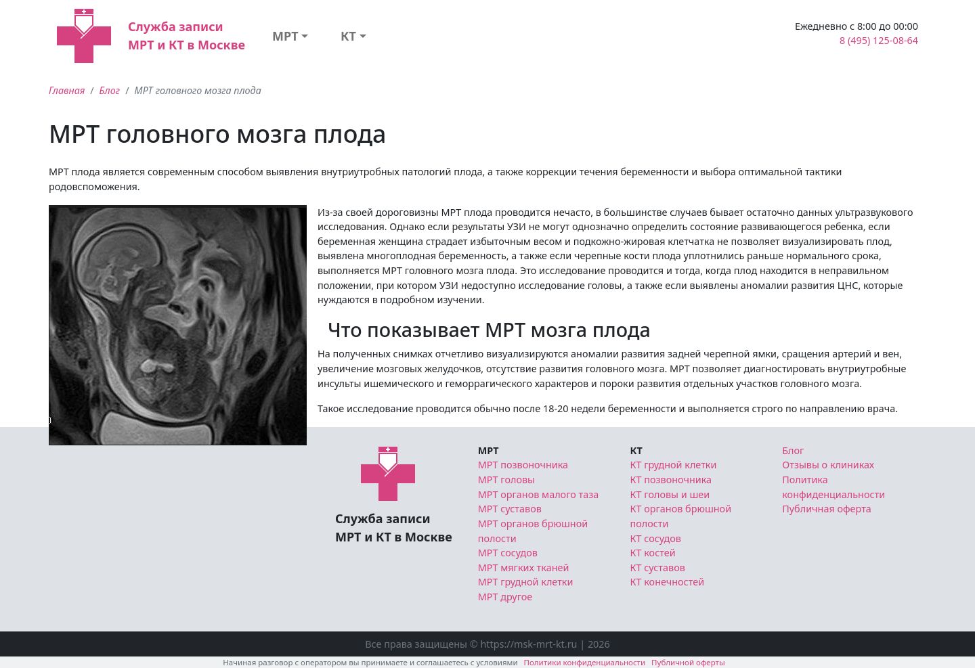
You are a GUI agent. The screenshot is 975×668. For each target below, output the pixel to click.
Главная (67, 90)
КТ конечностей (667, 581)
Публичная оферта (826, 508)
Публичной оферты (688, 662)
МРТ (285, 36)
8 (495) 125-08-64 (879, 40)
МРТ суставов (510, 508)
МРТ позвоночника (523, 464)
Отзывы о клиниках (828, 464)
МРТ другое (505, 596)
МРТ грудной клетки (525, 581)
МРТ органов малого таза (538, 494)
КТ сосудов (655, 538)
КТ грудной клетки (673, 464)
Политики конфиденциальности (585, 662)
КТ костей (653, 552)
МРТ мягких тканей (523, 567)
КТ (348, 36)
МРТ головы (506, 479)
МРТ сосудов (508, 552)
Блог (110, 90)
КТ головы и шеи (670, 494)
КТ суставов (657, 567)
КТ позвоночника (671, 479)
